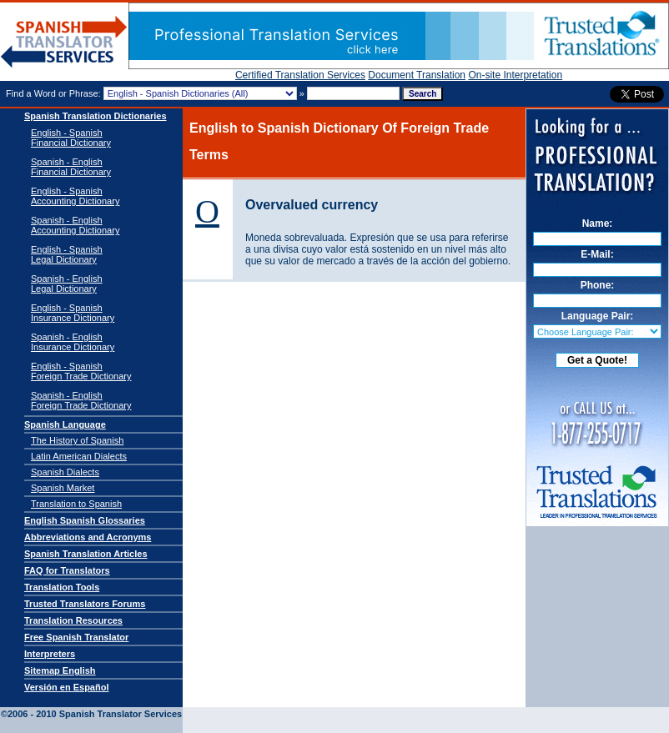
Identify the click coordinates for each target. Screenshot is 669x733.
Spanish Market (62, 488)
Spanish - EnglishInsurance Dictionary (72, 342)
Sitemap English (60, 670)
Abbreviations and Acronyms (87, 537)
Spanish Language (65, 424)
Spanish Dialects (65, 472)
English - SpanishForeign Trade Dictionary (81, 371)
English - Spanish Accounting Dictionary (75, 196)
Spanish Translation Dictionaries (95, 116)
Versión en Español (66, 687)
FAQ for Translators (67, 570)
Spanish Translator (64, 42)
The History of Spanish (77, 440)
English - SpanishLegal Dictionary (67, 254)
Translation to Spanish (76, 504)
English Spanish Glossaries (84, 520)
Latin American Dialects (79, 456)
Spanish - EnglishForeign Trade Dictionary (81, 400)
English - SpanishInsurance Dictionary (72, 313)
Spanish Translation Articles (86, 554)
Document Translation (416, 75)
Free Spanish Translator (76, 637)
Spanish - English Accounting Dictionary (75, 225)
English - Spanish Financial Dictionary (71, 138)
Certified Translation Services (300, 75)
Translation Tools (61, 587)
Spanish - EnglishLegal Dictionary (67, 284)
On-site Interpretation (515, 75)
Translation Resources (73, 620)
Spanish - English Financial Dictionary (71, 167)
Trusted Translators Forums (84, 604)
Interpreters (49, 654)
